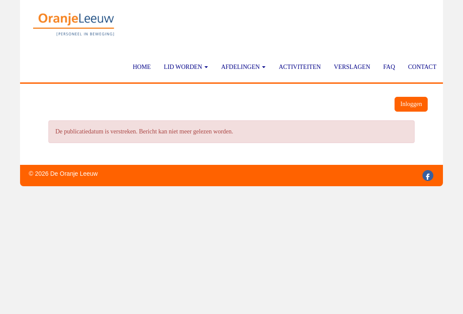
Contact (422, 67)
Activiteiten (299, 67)
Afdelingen (243, 67)
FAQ (389, 67)
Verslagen (352, 67)
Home (141, 67)
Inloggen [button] (411, 104)
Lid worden (186, 67)
